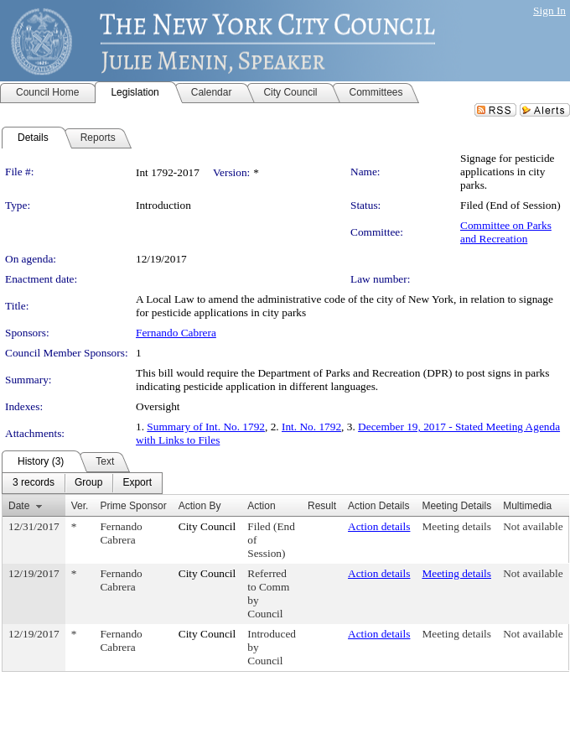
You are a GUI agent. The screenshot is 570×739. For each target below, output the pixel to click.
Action (261, 506)
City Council (207, 526)
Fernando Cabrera (176, 332)
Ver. (80, 506)
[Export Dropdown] (137, 483)
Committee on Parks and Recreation (506, 232)
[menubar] (82, 483)
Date (18, 506)
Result (322, 506)
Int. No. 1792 (311, 426)
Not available (532, 526)
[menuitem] (34, 483)
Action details (379, 526)
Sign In (549, 10)
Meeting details (456, 526)
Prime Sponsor (133, 506)
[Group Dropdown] (88, 483)
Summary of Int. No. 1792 (206, 426)
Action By (200, 506)
